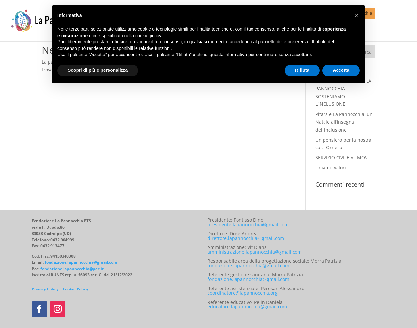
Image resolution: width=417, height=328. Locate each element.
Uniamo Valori (330, 167)
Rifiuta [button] (302, 70)
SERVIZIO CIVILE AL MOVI (342, 157)
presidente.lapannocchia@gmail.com (248, 224)
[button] (356, 15)
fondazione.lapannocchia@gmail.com (81, 262)
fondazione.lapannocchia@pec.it (72, 269)
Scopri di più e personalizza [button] (98, 70)
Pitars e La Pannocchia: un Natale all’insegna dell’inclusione (344, 122)
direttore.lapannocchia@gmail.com (246, 238)
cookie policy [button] (148, 35)
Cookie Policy (75, 289)
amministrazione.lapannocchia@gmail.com (255, 252)
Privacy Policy (45, 289)
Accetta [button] (341, 70)
